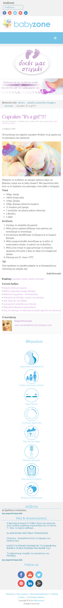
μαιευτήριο (11, 123)
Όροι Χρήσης (22, 594)
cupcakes (16, 279)
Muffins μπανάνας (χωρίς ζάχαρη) (19, 291)
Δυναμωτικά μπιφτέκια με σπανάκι (19, 304)
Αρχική (21, 102)
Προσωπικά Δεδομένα (39, 594)
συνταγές (9, 106)
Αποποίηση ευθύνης (35, 597)
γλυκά (55, 121)
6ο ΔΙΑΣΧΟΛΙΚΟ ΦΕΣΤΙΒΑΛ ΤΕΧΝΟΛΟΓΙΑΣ (27, 533)
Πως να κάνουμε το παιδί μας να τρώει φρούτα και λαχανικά (32, 310)
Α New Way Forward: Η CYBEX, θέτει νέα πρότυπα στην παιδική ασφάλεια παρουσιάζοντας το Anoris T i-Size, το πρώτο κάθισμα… (31, 525)
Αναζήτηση (8, 3)
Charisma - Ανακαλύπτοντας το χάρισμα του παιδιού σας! (28, 539)
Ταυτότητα (10, 594)
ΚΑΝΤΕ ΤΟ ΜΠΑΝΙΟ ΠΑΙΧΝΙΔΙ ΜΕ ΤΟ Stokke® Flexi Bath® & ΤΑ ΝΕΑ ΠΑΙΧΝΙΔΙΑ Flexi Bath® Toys (31, 547)
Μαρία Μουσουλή (23, 321)
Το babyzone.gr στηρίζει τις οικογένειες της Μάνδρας (28, 554)
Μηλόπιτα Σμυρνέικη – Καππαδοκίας (20, 294)
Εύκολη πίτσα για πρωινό (15, 288)
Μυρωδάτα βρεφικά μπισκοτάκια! (19, 307)
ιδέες (51, 121)
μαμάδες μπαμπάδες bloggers (41, 102)
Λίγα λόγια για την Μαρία (15, 301)
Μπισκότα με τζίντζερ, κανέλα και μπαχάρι (23, 297)
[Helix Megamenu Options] (58, 38)
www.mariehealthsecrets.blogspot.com (33, 325)
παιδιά (32, 279)
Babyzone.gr (39, 600)
